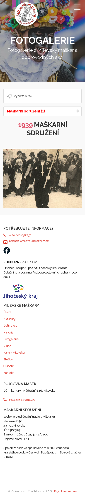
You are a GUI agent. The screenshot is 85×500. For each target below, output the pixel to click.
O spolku (9, 366)
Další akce (10, 325)
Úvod (7, 312)
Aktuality (9, 319)
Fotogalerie (11, 339)
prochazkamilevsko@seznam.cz (29, 240)
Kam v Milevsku (14, 352)
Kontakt (8, 373)
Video (7, 346)
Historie (8, 332)
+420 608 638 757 (20, 235)
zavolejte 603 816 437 (22, 399)
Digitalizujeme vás (65, 491)
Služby (8, 359)
